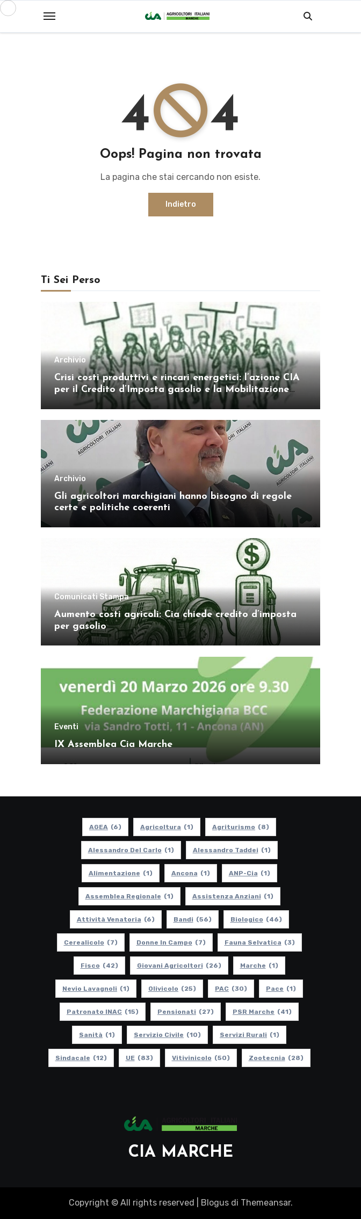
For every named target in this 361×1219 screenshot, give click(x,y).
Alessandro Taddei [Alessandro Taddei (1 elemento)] (232, 850)
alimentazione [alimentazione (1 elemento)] (121, 873)
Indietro (180, 204)
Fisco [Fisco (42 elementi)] (99, 965)
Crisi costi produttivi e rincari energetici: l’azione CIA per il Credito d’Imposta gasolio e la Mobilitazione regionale (177, 389)
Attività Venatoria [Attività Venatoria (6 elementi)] (116, 919)
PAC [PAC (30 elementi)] (231, 988)
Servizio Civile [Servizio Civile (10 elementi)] (167, 1034)
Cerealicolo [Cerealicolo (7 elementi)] (91, 942)
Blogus (215, 1203)
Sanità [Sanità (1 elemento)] (97, 1034)
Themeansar (266, 1203)
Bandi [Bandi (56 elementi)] (193, 919)
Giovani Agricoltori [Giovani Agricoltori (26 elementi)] (179, 965)
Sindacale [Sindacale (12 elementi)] (81, 1058)
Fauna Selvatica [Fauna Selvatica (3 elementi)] (260, 942)
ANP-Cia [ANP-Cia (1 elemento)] (249, 873)
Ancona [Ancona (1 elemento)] (190, 873)
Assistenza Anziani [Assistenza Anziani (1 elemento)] (232, 896)
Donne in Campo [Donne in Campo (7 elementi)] (171, 942)
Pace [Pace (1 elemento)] (281, 988)
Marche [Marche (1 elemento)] (259, 965)
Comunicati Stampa (91, 597)
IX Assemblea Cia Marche (113, 744)
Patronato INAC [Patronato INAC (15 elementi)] (103, 1011)
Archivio (70, 360)
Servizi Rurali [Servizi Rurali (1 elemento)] (249, 1034)
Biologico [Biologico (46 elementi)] (256, 919)
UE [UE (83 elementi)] (139, 1058)
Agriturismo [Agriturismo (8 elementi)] (240, 827)
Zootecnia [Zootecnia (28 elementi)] (276, 1058)
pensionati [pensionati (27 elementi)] (185, 1011)
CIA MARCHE (180, 1152)
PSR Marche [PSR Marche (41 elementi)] (262, 1011)
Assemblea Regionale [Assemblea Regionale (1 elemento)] (129, 896)
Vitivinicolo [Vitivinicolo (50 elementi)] (201, 1058)
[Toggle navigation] (49, 16)
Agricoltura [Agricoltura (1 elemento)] (166, 827)
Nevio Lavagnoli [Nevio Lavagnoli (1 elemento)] (95, 988)
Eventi (66, 727)
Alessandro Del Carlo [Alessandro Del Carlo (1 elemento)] (131, 850)
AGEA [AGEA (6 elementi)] (105, 827)
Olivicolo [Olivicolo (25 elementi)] (172, 988)
